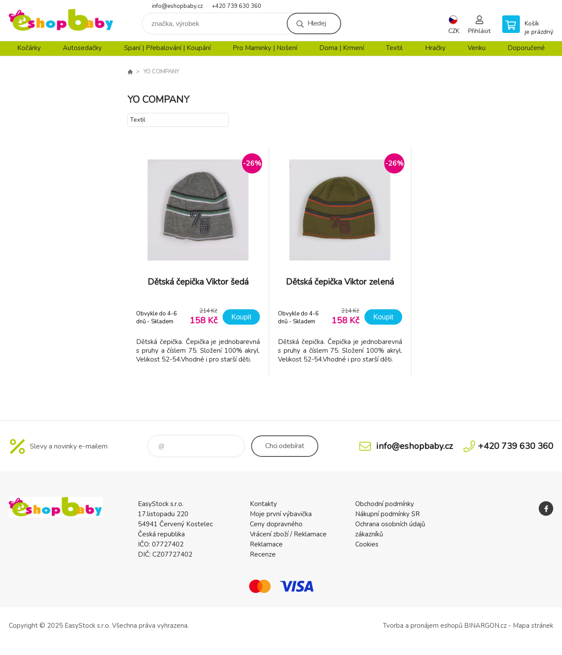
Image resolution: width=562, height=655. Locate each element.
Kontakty (263, 503)
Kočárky (29, 47)
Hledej (316, 23)
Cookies (366, 544)
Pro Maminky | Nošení (265, 47)
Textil (394, 47)
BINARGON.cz (485, 625)
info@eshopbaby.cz (177, 6)
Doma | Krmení (341, 47)
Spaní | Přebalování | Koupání (167, 47)
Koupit (241, 317)
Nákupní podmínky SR (387, 514)
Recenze (263, 554)
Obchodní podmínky (384, 503)
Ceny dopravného (276, 524)
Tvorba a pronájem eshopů (422, 625)
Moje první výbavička (281, 514)
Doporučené (526, 47)
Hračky (435, 47)
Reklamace (266, 544)
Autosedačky (82, 47)
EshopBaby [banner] (61, 20)
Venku (477, 47)
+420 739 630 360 (236, 6)
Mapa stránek (533, 625)
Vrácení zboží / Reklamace (288, 534)
